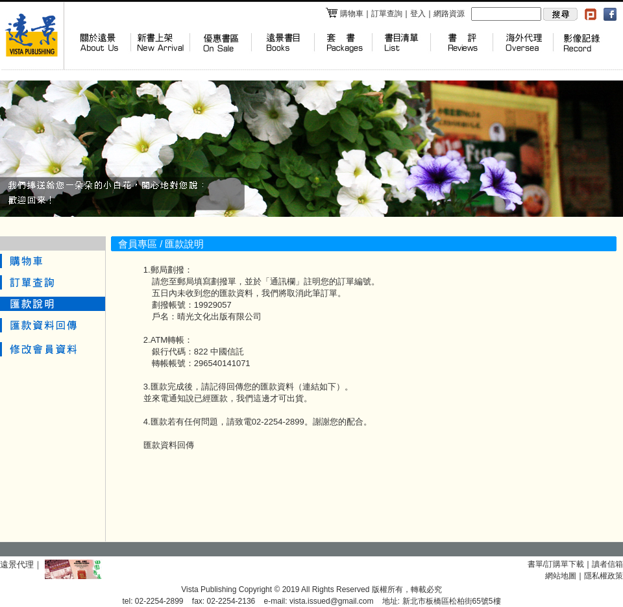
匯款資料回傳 (168, 445)
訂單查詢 (386, 13)
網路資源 (449, 13)
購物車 (344, 13)
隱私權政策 (603, 575)
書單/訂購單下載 (556, 564)
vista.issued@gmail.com (331, 601)
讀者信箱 (607, 564)
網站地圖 (560, 575)
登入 (418, 13)
